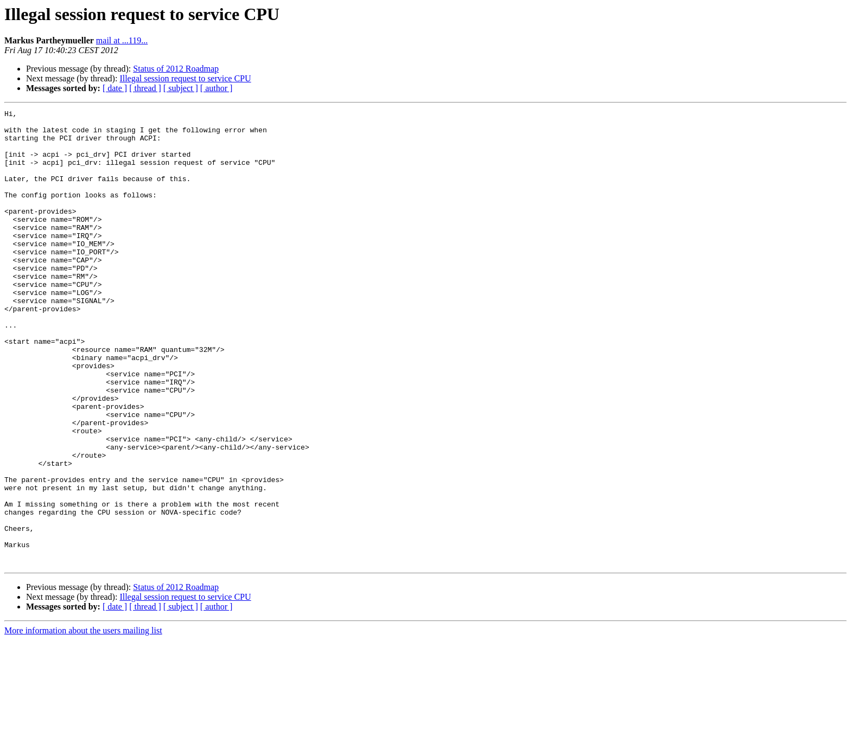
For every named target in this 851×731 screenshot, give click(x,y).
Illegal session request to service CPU (185, 78)
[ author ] (216, 88)
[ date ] (115, 88)
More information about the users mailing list (83, 721)
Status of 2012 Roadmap (176, 68)
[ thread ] (145, 88)
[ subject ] (180, 88)
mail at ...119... (122, 40)
